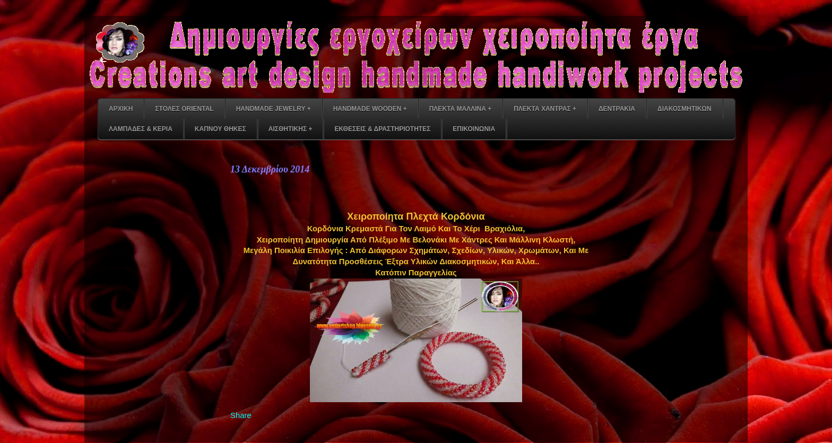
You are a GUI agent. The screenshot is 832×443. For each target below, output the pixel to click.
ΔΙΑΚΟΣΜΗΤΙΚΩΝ (684, 108)
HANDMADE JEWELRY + (273, 108)
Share (241, 415)
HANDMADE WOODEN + (370, 108)
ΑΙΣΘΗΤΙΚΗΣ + (290, 129)
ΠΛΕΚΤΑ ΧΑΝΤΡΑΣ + (545, 108)
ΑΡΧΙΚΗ (121, 108)
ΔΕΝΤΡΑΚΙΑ (617, 108)
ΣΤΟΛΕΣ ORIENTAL (184, 108)
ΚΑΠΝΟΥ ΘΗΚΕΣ (220, 129)
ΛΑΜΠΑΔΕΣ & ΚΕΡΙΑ (140, 129)
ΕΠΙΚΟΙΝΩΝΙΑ (474, 129)
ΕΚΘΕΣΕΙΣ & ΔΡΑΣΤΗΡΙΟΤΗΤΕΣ (382, 129)
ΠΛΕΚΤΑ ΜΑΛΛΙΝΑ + (460, 108)
